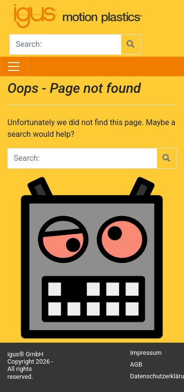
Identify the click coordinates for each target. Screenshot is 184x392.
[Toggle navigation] (13, 66)
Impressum (145, 352)
